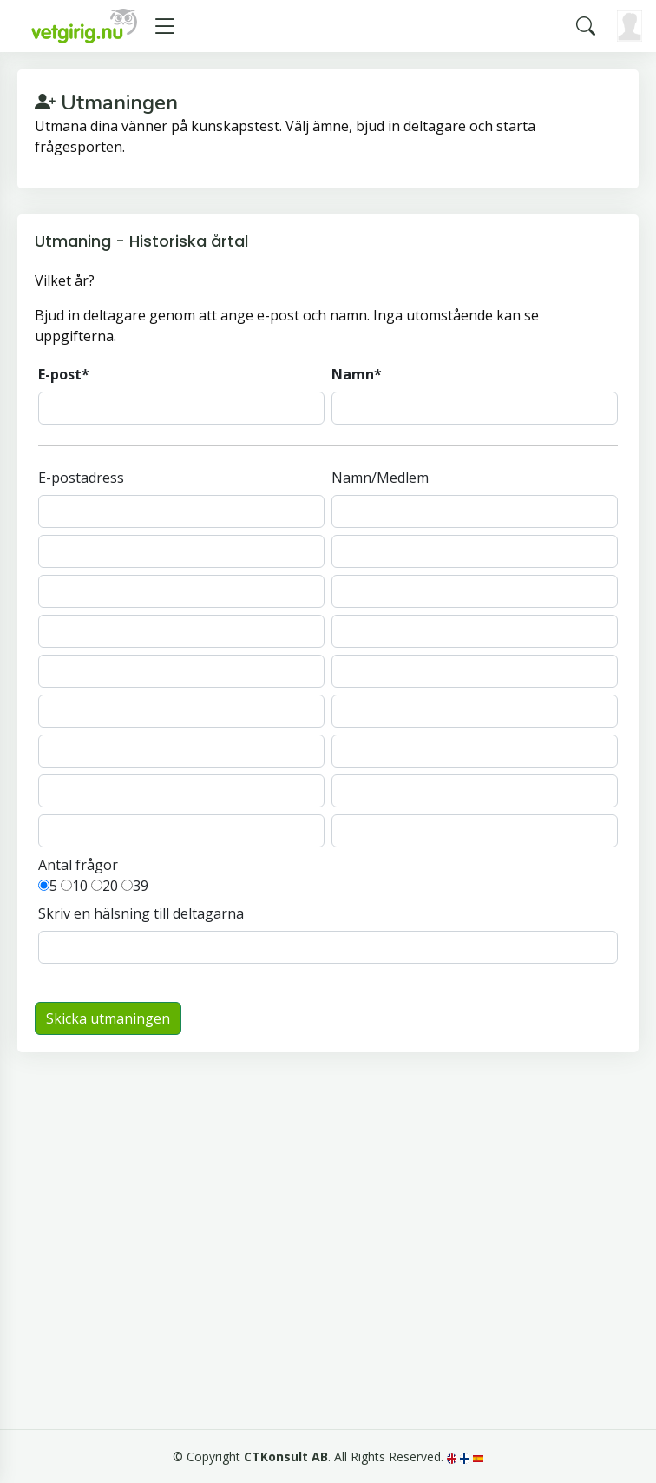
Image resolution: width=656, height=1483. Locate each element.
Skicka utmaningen (108, 1018)
